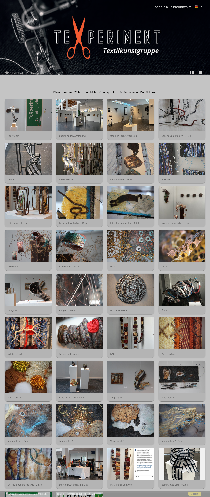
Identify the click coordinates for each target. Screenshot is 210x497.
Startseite (7, 72)
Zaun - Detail (14, 397)
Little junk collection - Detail (73, 223)
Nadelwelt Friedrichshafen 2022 (32, 73)
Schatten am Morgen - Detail (176, 135)
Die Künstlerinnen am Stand (73, 484)
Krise (112, 353)
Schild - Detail (15, 353)
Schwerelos (14, 266)
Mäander (166, 179)
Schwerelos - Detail (69, 266)
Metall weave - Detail (121, 179)
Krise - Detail (168, 353)
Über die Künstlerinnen (170, 7)
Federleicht (13, 135)
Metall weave (66, 179)
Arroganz (12, 310)
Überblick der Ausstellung (72, 135)
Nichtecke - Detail (119, 310)
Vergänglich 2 (117, 397)
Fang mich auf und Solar (71, 397)
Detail (113, 266)
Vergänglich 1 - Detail (19, 441)
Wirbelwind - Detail (69, 353)
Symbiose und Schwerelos (175, 223)
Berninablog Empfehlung (175, 484)
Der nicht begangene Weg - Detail (25, 484)
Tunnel (165, 310)
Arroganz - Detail (67, 310)
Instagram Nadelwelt (121, 484)
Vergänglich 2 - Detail (173, 441)
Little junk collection (18, 223)
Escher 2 (12, 179)
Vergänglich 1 (169, 397)
